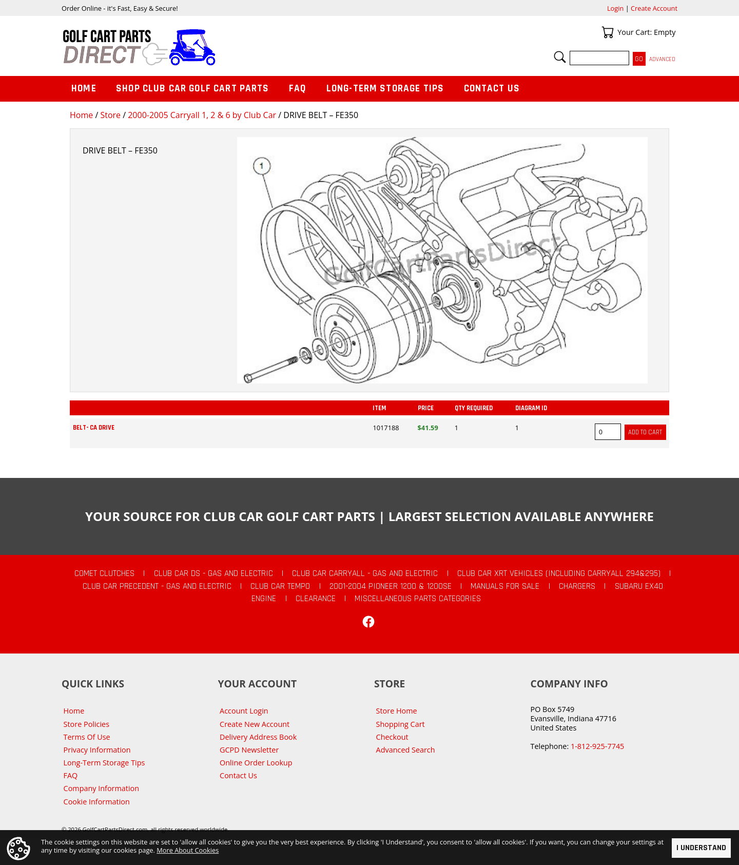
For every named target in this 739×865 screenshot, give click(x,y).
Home (81, 115)
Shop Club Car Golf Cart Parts (192, 88)
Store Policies (86, 724)
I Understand (701, 847)
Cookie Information (97, 801)
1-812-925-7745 (597, 746)
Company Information (101, 788)
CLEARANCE (316, 598)
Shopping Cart (400, 724)
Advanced (662, 59)
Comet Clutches (104, 573)
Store (110, 115)
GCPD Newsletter (249, 750)
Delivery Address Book (258, 737)
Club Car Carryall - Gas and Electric (365, 573)
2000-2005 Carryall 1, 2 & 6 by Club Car (202, 115)
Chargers (577, 586)
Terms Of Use (87, 737)
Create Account (654, 8)
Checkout (392, 737)
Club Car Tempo (280, 586)
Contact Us (492, 88)
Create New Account (254, 724)
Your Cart (607, 32)
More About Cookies (188, 850)
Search (560, 57)
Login (615, 8)
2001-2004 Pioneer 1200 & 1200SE (390, 586)
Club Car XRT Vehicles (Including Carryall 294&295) (558, 573)
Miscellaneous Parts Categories (418, 598)
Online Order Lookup (256, 762)
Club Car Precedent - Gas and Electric (157, 586)
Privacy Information (97, 750)
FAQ (297, 88)
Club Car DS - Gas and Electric (213, 573)
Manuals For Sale (505, 586)
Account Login (244, 711)
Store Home (396, 711)
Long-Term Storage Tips (385, 88)
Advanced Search (405, 750)
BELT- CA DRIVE (93, 428)
